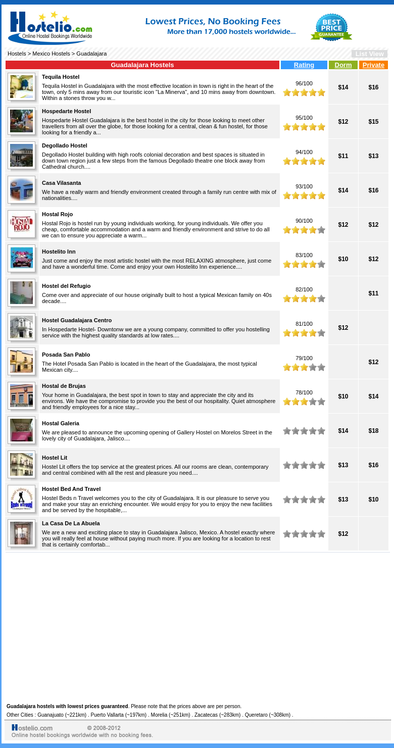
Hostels (17, 54)
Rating (304, 65)
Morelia (159, 715)
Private (373, 65)
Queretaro (256, 715)
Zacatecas (206, 715)
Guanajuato (50, 715)
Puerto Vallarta (107, 715)
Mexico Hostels (51, 54)
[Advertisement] (198, 626)
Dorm (343, 65)
